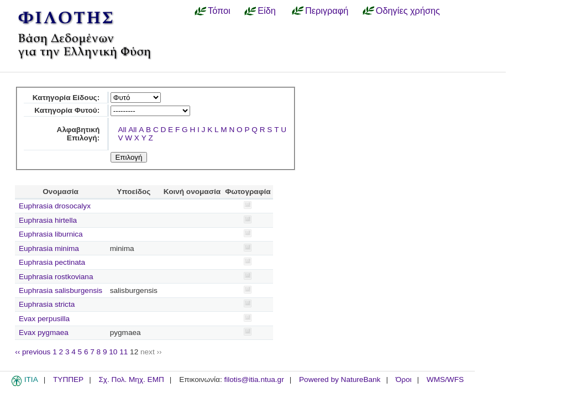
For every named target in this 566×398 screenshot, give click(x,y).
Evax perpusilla (44, 319)
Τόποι (219, 10)
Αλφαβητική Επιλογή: (78, 133)
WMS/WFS (445, 379)
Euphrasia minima (49, 248)
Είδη (267, 10)
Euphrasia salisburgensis (60, 290)
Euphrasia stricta (47, 304)
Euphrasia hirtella (48, 220)
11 (123, 352)
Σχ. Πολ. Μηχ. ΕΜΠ (131, 379)
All (122, 129)
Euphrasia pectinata (52, 262)
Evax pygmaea (44, 332)
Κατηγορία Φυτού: (66, 110)
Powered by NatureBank (339, 379)
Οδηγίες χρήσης (408, 10)
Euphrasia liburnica (51, 234)
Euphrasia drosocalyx (55, 206)
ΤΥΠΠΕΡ (68, 379)
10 (113, 352)
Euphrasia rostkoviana (56, 277)
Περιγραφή (326, 10)
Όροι (404, 379)
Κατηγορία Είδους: (66, 97)
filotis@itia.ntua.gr (254, 379)
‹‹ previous (32, 352)
